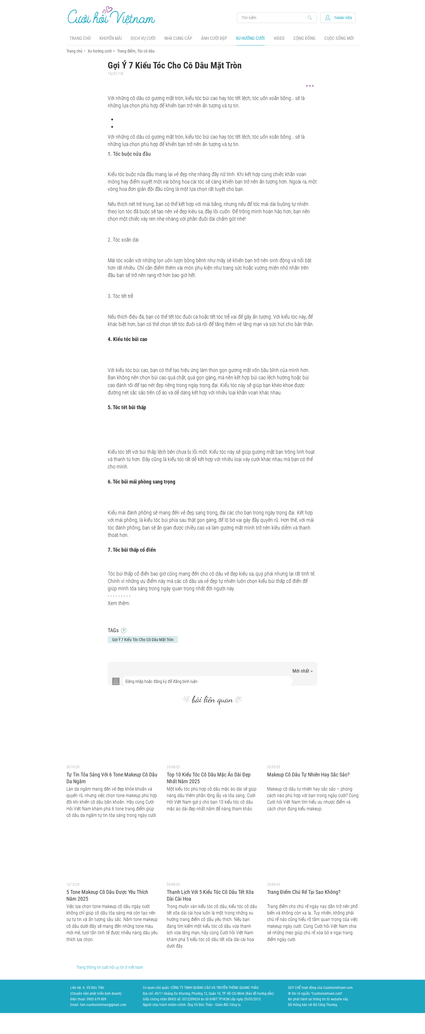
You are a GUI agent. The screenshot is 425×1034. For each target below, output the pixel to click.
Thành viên (343, 18)
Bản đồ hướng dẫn (259, 994)
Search (274, 18)
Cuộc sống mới (339, 38)
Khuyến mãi (110, 38)
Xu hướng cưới (250, 38)
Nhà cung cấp (178, 38)
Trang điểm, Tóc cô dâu (136, 51)
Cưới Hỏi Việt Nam (111, 15)
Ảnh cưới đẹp (214, 38)
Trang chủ (80, 38)
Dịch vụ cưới (143, 38)
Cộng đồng (304, 38)
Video (279, 38)
